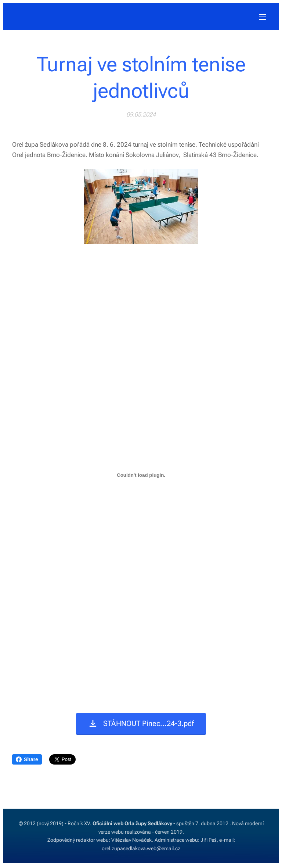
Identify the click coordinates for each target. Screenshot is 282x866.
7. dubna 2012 (211, 823)
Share (27, 759)
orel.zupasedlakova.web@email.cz (141, 848)
